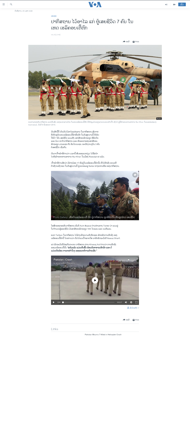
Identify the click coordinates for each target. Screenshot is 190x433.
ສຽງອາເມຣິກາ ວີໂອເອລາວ (65, 263)
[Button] (126, 42)
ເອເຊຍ (54, 16)
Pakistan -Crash (63, 260)
